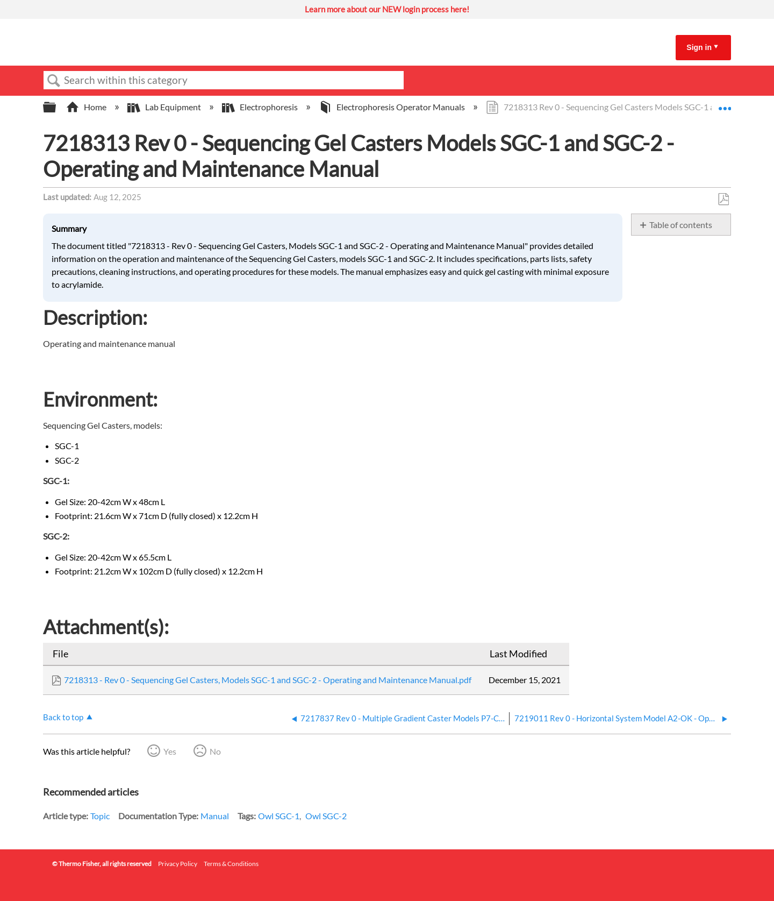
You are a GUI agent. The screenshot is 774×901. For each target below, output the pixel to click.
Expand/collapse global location (724, 104)
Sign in (699, 47)
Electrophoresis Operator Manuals (393, 107)
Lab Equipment (165, 107)
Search (53, 81)
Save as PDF (723, 199)
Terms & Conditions (231, 864)
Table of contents (680, 224)
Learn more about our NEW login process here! (387, 9)
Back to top (63, 717)
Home (87, 107)
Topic (100, 816)
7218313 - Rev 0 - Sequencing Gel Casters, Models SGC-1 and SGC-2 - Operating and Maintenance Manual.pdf (267, 680)
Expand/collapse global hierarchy (56, 107)
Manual (214, 816)
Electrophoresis (260, 107)
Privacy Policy (177, 864)
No (215, 751)
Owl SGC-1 (278, 816)
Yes (169, 751)
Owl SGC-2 (326, 816)
